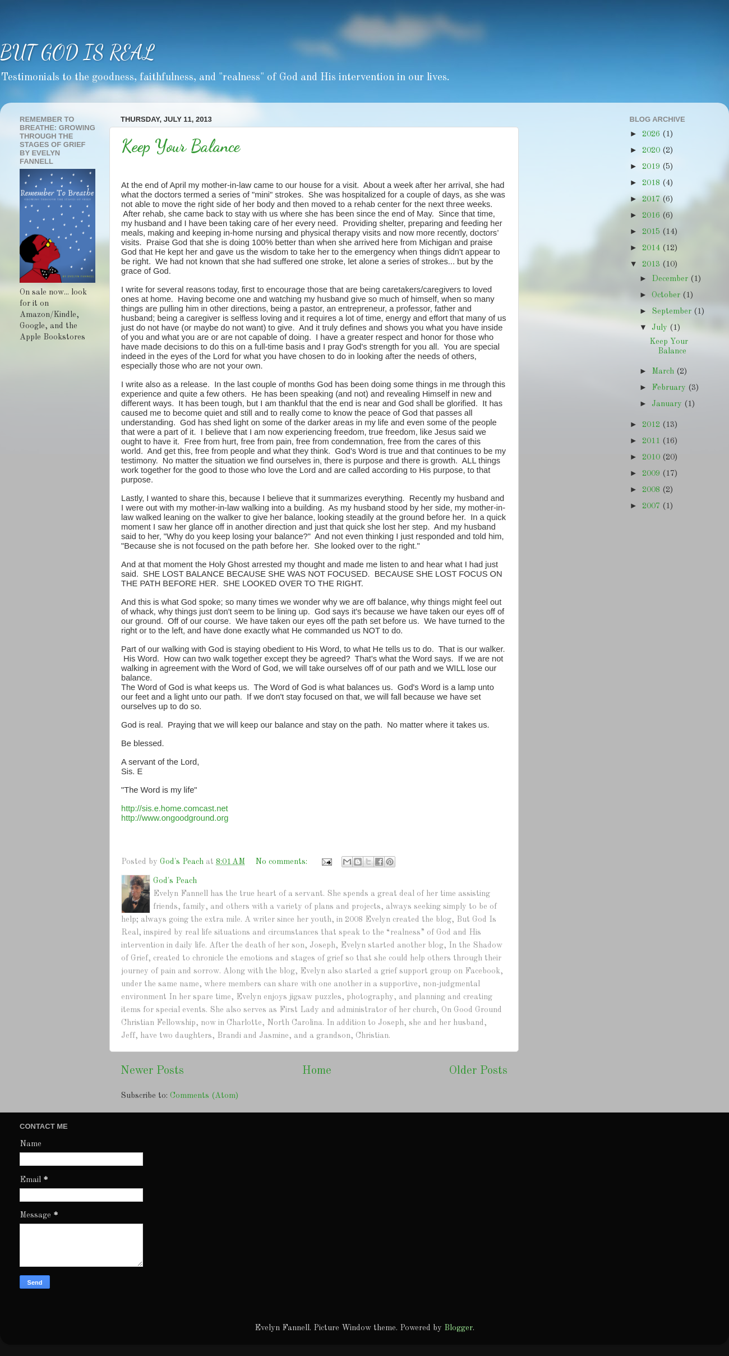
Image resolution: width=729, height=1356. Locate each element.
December (671, 279)
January (668, 404)
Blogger (458, 1328)
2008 (652, 490)
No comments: (282, 862)
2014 (652, 248)
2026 (652, 134)
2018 (652, 183)
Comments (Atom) (204, 1096)
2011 (652, 441)
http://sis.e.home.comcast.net (174, 808)
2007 (652, 506)
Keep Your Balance (180, 146)
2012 (652, 425)
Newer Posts (152, 1071)
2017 (652, 199)
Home (316, 1071)
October (667, 295)
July (661, 328)
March (664, 371)
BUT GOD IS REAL (77, 52)
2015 (652, 232)
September (673, 311)
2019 (652, 167)
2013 (652, 264)
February (670, 388)
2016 (652, 215)
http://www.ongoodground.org (174, 817)
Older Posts (478, 1071)
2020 (652, 150)
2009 (652, 473)
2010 (652, 457)
